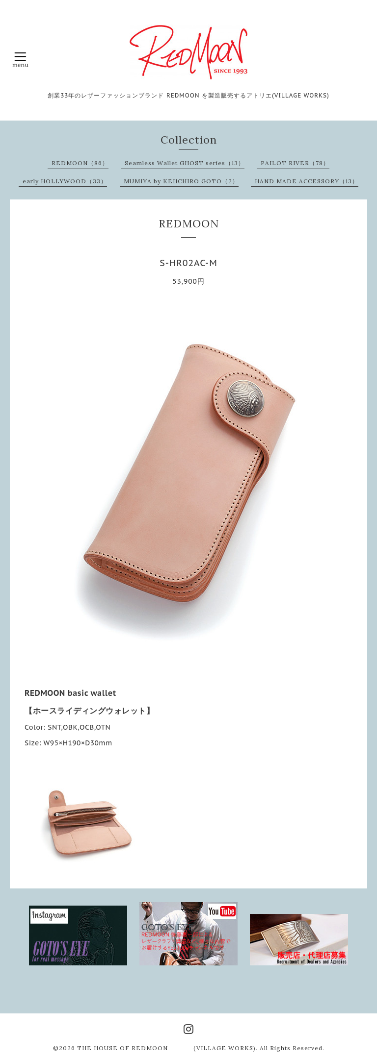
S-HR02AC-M (188, 263)
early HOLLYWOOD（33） (65, 181)
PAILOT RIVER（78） (295, 163)
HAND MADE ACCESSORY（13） (306, 181)
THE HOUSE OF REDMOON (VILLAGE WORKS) (166, 1048)
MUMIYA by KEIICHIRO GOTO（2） (181, 181)
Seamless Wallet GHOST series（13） (184, 163)
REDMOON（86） (80, 163)
